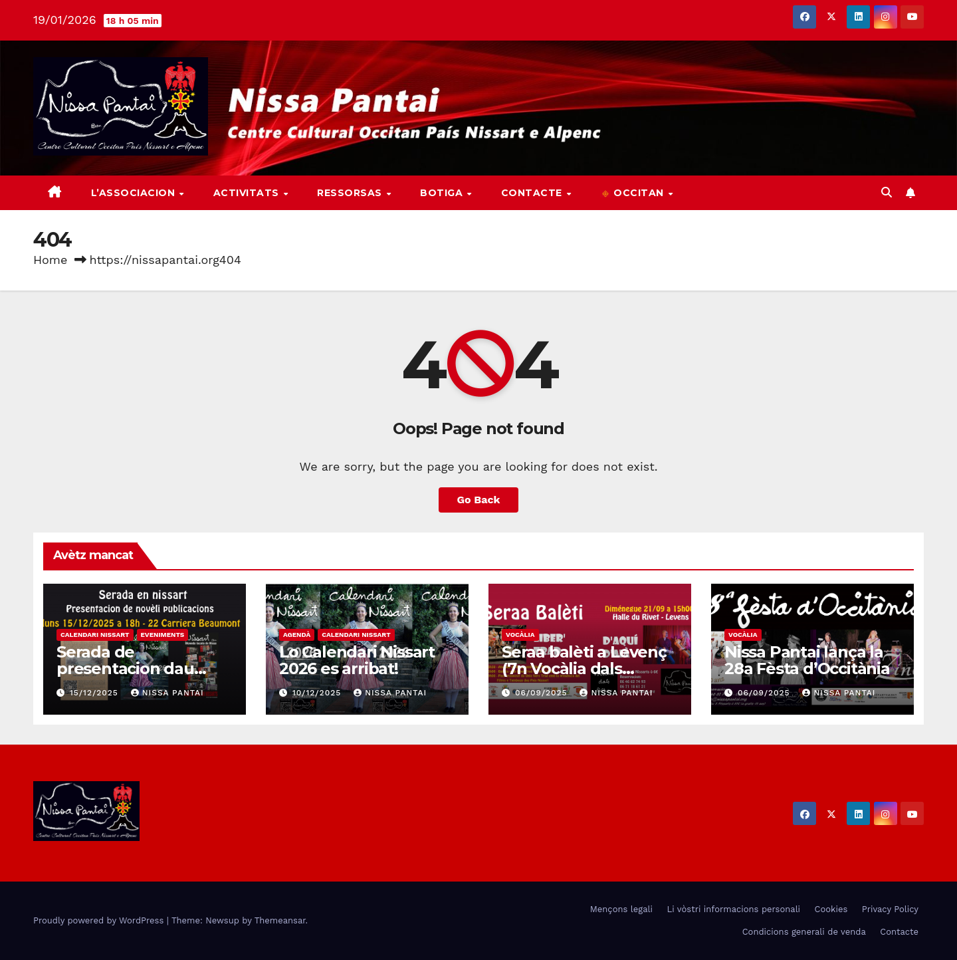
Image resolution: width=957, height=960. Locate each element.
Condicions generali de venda (804, 932)
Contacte (533, 193)
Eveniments (163, 634)
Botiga (443, 193)
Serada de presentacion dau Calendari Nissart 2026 (143, 668)
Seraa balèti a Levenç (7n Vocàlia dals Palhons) (584, 668)
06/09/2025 (543, 692)
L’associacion (134, 193)
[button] (886, 192)
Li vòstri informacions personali (733, 909)
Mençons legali (621, 909)
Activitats (247, 193)
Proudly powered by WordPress (100, 920)
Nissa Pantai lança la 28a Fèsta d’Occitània (807, 660)
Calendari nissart (95, 634)
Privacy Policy (890, 909)
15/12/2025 (96, 692)
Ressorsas (351, 193)
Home (50, 260)
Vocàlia (520, 634)
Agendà (296, 634)
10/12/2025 (318, 692)
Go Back (478, 499)
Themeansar (280, 920)
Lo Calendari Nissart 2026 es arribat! (357, 660)
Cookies (831, 909)
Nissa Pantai (167, 692)
